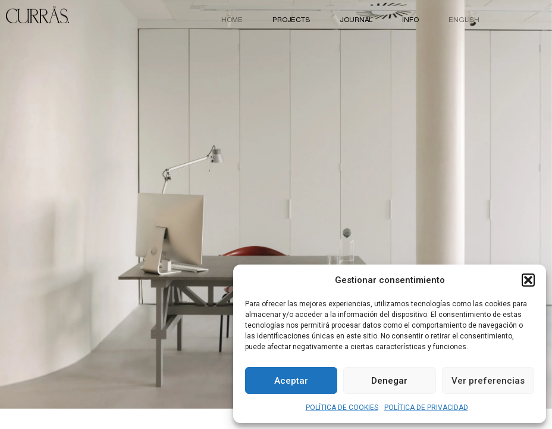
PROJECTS (291, 19)
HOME (232, 19)
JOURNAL (356, 19)
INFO (410, 19)
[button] (528, 280)
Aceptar (291, 380)
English (463, 19)
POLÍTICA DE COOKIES (342, 407)
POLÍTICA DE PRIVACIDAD (426, 407)
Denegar (389, 380)
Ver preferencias (488, 380)
